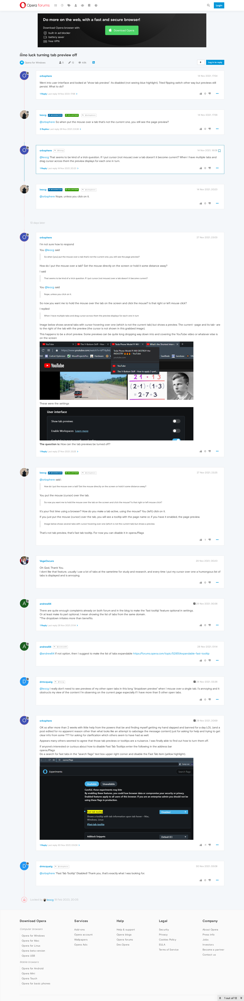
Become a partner (213, 949)
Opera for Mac (30, 940)
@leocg (59, 150)
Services (81, 921)
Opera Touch (29, 978)
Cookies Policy (167, 939)
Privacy (163, 934)
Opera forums (125, 939)
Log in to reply (215, 62)
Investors (208, 944)
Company (210, 921)
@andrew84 (60, 647)
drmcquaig (46, 681)
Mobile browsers (29, 962)
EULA (162, 944)
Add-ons (79, 929)
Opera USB (28, 955)
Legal (163, 921)
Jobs (205, 939)
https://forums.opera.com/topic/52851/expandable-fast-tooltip (171, 653)
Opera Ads (80, 944)
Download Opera (124, 30)
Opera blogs (124, 934)
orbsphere (46, 76)
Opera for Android (33, 968)
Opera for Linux (31, 945)
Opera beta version (33, 950)
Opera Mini (28, 973)
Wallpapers (81, 939)
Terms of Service (169, 949)
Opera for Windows (35, 62)
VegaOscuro (47, 561)
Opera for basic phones (36, 983)
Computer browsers (31, 929)
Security (164, 929)
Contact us (209, 954)
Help (120, 921)
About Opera (210, 929)
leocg (43, 115)
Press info (208, 934)
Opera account (83, 934)
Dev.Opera (123, 944)
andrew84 (45, 603)
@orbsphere (89, 115)
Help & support (126, 929)
